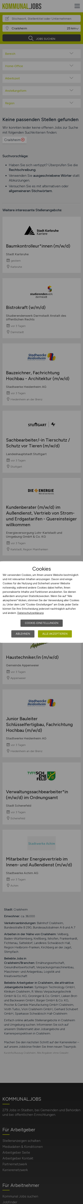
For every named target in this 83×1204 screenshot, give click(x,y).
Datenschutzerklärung (30, 613)
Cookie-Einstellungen (41, 623)
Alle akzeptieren (54, 633)
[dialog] (41, 602)
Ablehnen (23, 633)
